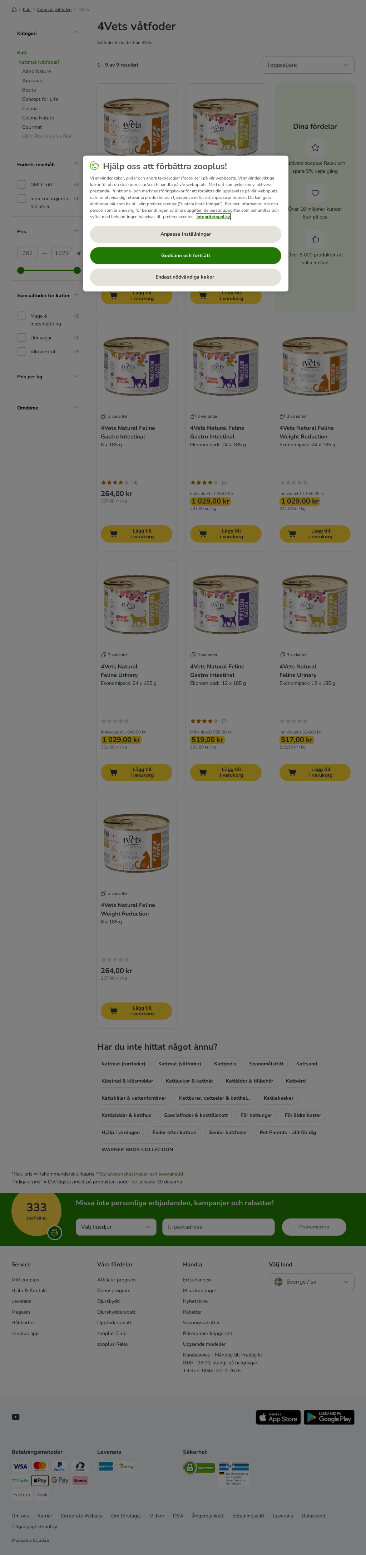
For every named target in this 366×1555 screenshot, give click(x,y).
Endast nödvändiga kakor (185, 277)
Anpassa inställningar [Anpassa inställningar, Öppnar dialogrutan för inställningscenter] (185, 234)
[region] (185, 223)
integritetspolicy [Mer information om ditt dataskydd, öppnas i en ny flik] (213, 217)
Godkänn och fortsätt (185, 255)
